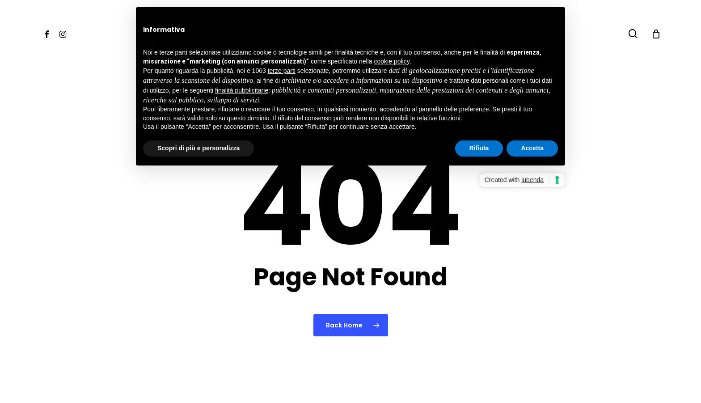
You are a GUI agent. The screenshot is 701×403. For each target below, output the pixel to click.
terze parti (282, 70)
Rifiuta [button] (479, 148)
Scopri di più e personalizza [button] (198, 148)
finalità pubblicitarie (241, 90)
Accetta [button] (532, 148)
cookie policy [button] (392, 61)
